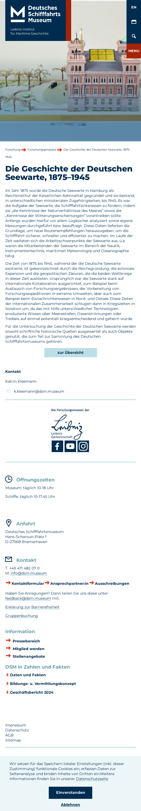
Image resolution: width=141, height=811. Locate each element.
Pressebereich (26, 641)
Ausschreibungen (112, 583)
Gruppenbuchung (21, 615)
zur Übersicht (70, 352)
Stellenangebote (28, 656)
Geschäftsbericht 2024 (32, 692)
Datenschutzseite (92, 778)
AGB (9, 735)
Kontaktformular (28, 583)
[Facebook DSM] (58, 451)
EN (134, 7)
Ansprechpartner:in (69, 583)
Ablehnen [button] (70, 804)
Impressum (15, 725)
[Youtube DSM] (71, 451)
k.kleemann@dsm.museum (39, 391)
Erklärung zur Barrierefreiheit (32, 607)
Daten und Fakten (28, 675)
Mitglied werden (28, 648)
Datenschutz (17, 730)
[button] (134, 51)
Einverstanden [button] (70, 792)
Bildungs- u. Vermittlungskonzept (43, 683)
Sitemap (13, 740)
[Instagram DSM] (83, 451)
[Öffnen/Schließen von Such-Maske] (134, 36)
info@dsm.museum (29, 573)
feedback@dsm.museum (28, 598)
